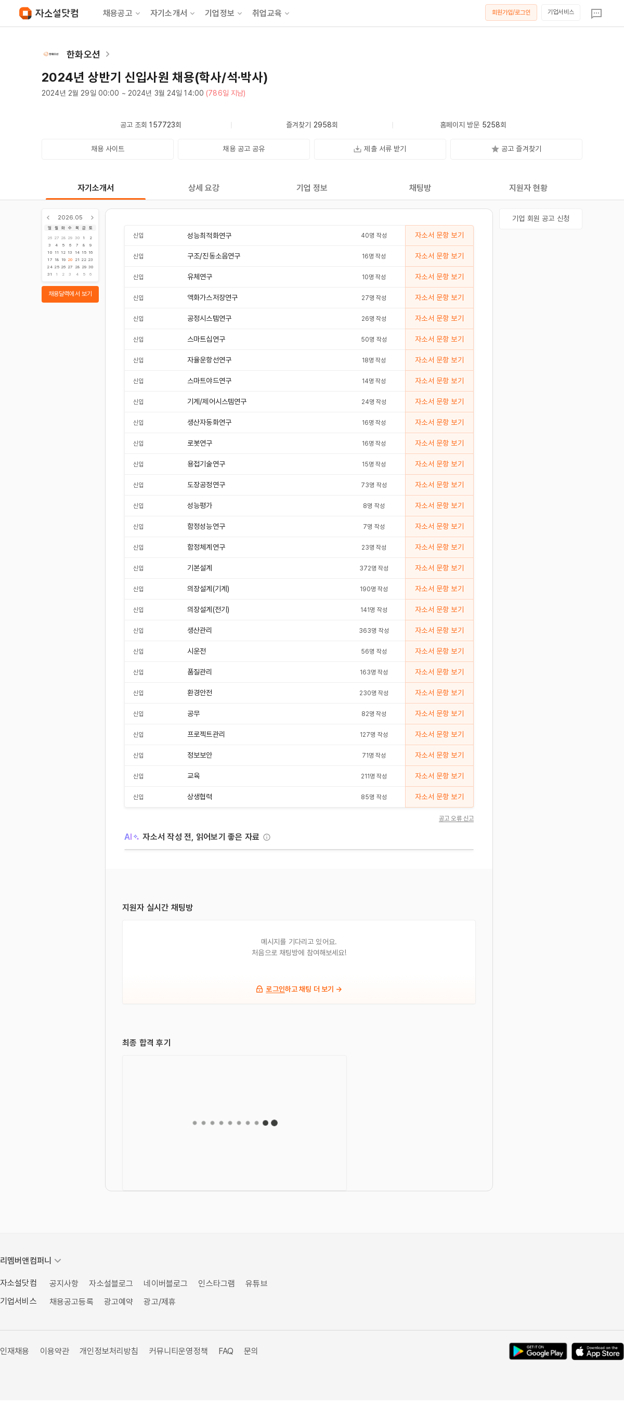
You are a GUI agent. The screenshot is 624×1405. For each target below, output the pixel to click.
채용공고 (122, 13)
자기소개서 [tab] (95, 188)
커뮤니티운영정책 (178, 1351)
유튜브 (256, 1284)
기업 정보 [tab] (312, 188)
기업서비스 (561, 12)
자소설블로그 (111, 1284)
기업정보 (224, 13)
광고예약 (119, 1302)
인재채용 (15, 1351)
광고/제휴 (160, 1302)
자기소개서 (173, 13)
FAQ (225, 1351)
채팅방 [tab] (420, 188)
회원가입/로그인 (511, 12)
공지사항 (64, 1284)
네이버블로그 (166, 1284)
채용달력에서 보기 (70, 293)
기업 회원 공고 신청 (540, 218)
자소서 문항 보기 (439, 235)
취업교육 (271, 13)
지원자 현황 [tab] (528, 188)
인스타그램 (216, 1284)
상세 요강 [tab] (204, 188)
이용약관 (55, 1351)
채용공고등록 (71, 1302)
